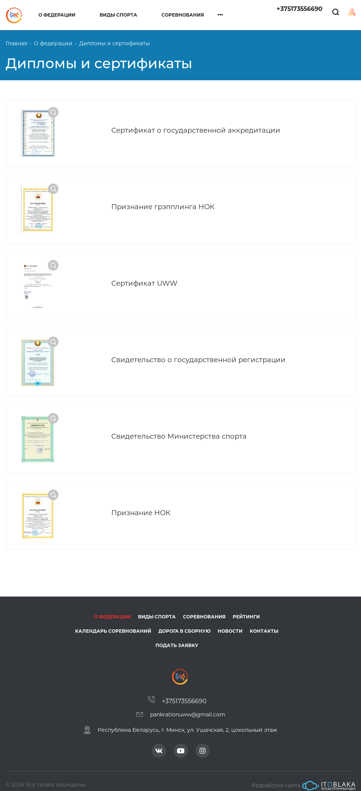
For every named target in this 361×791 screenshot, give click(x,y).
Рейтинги (246, 609)
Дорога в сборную (184, 624)
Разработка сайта (303, 778)
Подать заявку (176, 638)
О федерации (56, 15)
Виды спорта (118, 15)
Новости (230, 624)
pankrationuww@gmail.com (187, 707)
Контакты (264, 624)
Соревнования (182, 15)
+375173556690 (300, 8)
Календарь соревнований (113, 624)
